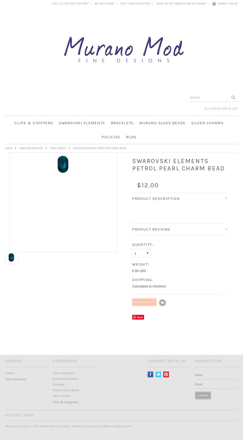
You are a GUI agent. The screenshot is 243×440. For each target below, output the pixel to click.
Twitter (158, 374)
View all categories (65, 402)
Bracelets (122, 123)
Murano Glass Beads (162, 123)
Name (199, 375)
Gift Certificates (135, 3)
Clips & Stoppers (33, 123)
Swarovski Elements (82, 123)
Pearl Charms (58, 148)
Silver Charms (207, 123)
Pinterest (166, 374)
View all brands (15, 379)
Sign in (162, 3)
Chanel (9, 373)
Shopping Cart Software (98, 426)
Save (140, 317)
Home (8, 148)
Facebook (151, 374)
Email (198, 384)
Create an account (190, 3)
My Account (105, 3)
